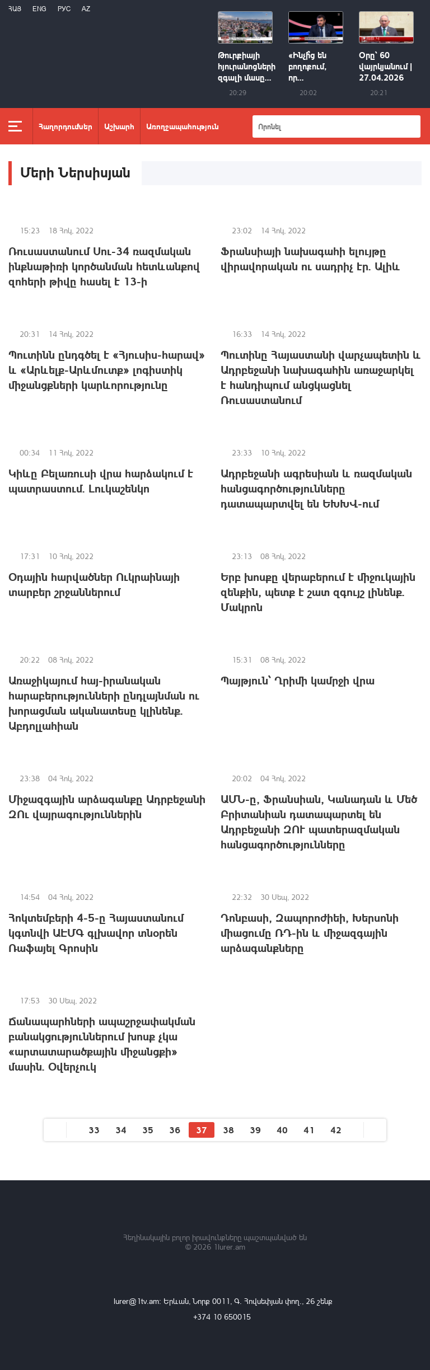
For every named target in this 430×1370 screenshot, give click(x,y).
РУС (64, 8)
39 (255, 1130)
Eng (39, 8)
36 (174, 1130)
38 (228, 1130)
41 (309, 1130)
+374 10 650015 (222, 1316)
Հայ (14, 8)
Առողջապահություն (182, 126)
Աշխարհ (119, 126)
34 (121, 1130)
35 (147, 1130)
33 (94, 1130)
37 (201, 1130)
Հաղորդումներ (65, 126)
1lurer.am (229, 1246)
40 (282, 1130)
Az (86, 8)
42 (336, 1130)
